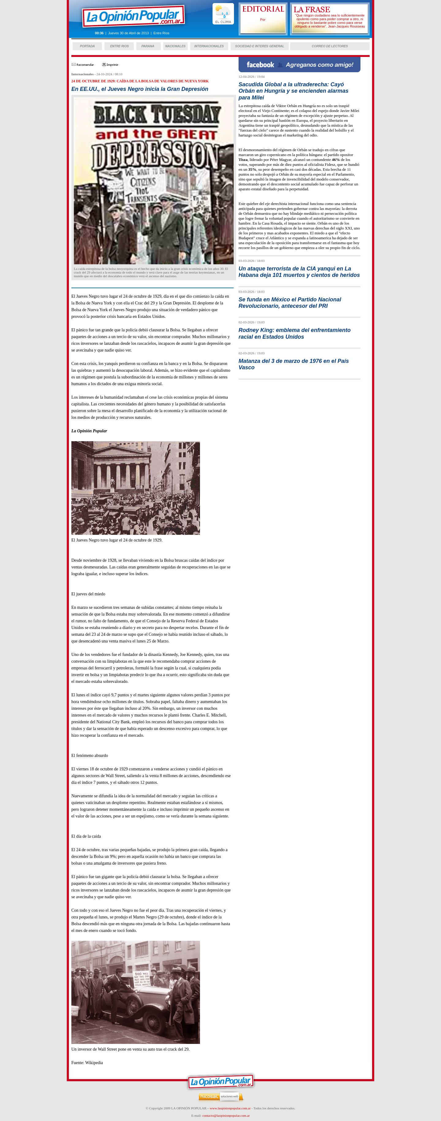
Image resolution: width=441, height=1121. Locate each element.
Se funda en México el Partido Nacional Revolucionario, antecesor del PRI (290, 302)
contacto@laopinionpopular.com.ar (226, 1115)
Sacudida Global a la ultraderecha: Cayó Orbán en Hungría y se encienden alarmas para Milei (294, 91)
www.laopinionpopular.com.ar (230, 1108)
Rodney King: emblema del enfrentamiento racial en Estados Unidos (295, 333)
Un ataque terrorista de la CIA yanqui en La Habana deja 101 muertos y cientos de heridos (299, 272)
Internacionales (82, 74)
